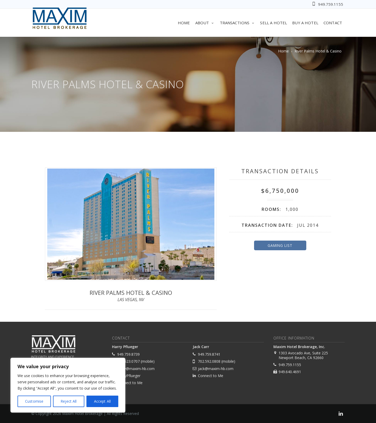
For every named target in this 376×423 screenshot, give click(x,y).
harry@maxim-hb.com (136, 368)
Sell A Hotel (273, 22)
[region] (67, 385)
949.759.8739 (128, 354)
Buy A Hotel (305, 22)
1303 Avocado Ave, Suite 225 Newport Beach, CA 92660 (303, 355)
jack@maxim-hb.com (215, 368)
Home (184, 22)
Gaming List (280, 245)
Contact (333, 22)
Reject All (69, 401)
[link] (341, 414)
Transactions (237, 22)
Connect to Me (130, 382)
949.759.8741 (209, 354)
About (205, 22)
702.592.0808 (209, 361)
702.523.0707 (128, 361)
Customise (34, 401)
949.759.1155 (330, 4)
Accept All (102, 401)
